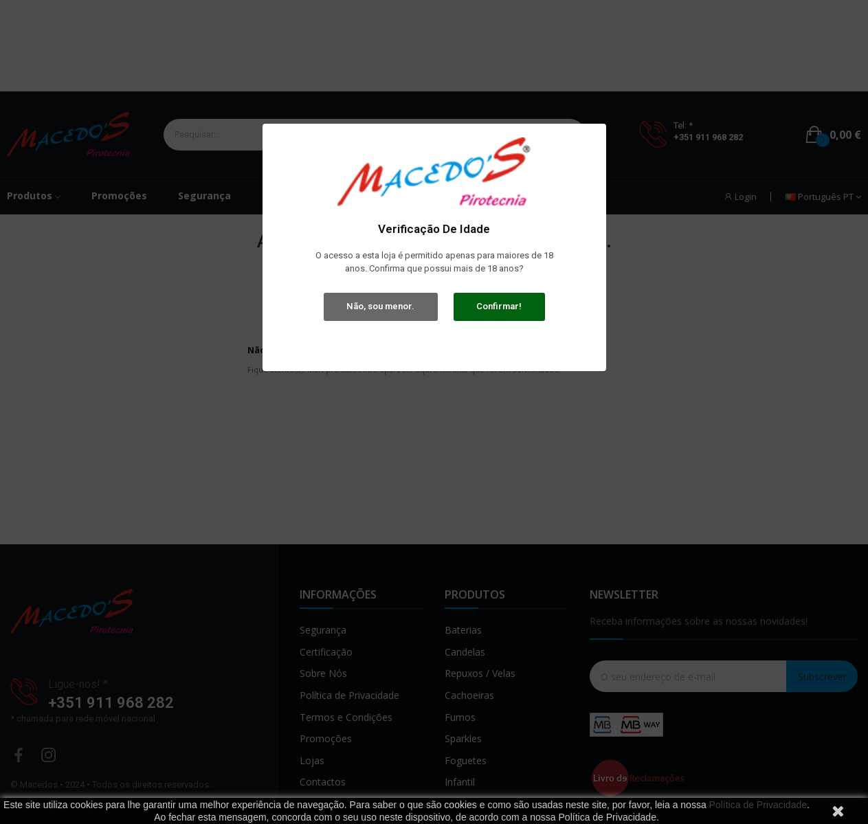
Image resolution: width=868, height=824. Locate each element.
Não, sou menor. (380, 306)
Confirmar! (499, 306)
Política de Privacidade (758, 804)
